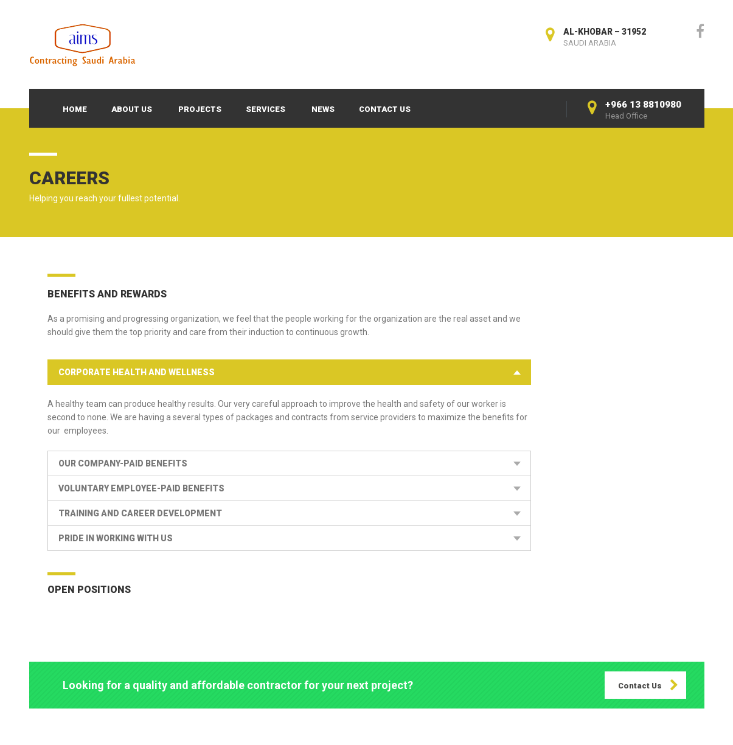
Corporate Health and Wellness (136, 372)
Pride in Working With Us (115, 538)
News (323, 109)
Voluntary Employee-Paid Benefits (141, 488)
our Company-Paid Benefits (122, 463)
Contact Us (385, 109)
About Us (131, 109)
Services (265, 109)
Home (75, 109)
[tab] (289, 372)
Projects (199, 109)
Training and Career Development (140, 513)
